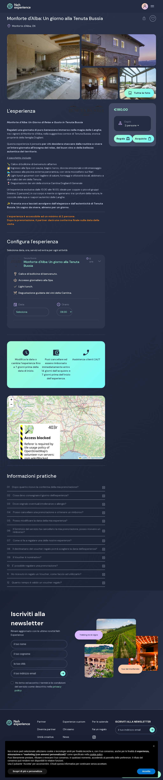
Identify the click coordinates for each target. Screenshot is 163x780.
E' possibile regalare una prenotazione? (32, 565)
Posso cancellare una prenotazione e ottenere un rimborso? (45, 512)
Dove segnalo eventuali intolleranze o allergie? (36, 503)
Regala (123, 138)
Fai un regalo (99, 729)
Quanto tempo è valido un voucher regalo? (34, 582)
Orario (65, 304)
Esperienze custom (74, 721)
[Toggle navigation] (152, 6)
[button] (11, 400)
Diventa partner (46, 729)
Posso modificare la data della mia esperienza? (37, 520)
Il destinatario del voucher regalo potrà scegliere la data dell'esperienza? (52, 549)
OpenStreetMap (97, 458)
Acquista (143, 138)
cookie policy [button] (96, 754)
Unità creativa (45, 737)
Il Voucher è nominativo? (24, 557)
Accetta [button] (146, 771)
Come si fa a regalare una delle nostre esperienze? (39, 540)
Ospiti (127, 121)
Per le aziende (100, 721)
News (66, 737)
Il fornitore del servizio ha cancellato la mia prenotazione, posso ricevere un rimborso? (53, 530)
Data (21, 304)
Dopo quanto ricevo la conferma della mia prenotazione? (42, 487)
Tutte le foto (139, 93)
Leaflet (83, 458)
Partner (41, 721)
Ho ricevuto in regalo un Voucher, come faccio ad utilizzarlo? (44, 574)
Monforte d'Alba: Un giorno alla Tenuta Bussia (51, 264)
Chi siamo (68, 729)
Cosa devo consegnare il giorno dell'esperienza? (38, 495)
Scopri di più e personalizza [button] (27, 771)
